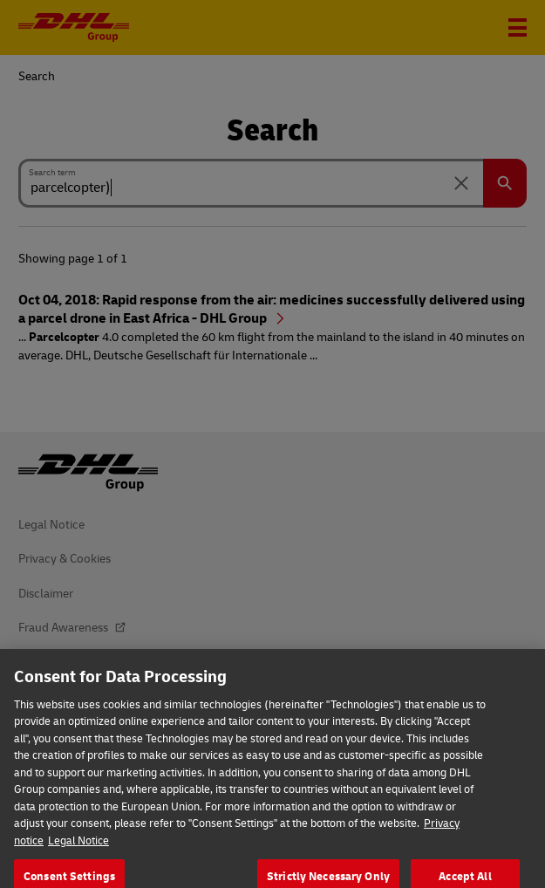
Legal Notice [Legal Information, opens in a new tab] (78, 850)
